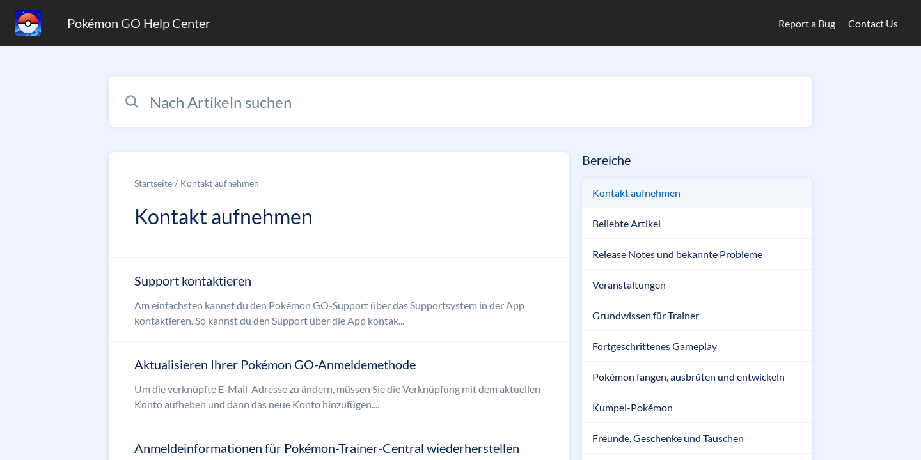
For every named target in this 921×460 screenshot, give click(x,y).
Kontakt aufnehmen (219, 183)
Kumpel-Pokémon (632, 407)
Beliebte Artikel (626, 223)
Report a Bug (806, 23)
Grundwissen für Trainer (645, 315)
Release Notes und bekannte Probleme (677, 254)
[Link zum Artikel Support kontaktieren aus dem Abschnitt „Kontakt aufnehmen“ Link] (339, 299)
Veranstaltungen (629, 285)
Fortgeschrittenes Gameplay (654, 346)
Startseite (153, 183)
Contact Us (873, 23)
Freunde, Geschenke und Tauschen (668, 438)
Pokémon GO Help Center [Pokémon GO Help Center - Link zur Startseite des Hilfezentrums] (138, 23)
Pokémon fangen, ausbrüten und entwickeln (688, 377)
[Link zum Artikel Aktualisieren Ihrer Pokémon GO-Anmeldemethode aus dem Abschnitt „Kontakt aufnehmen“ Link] (339, 383)
